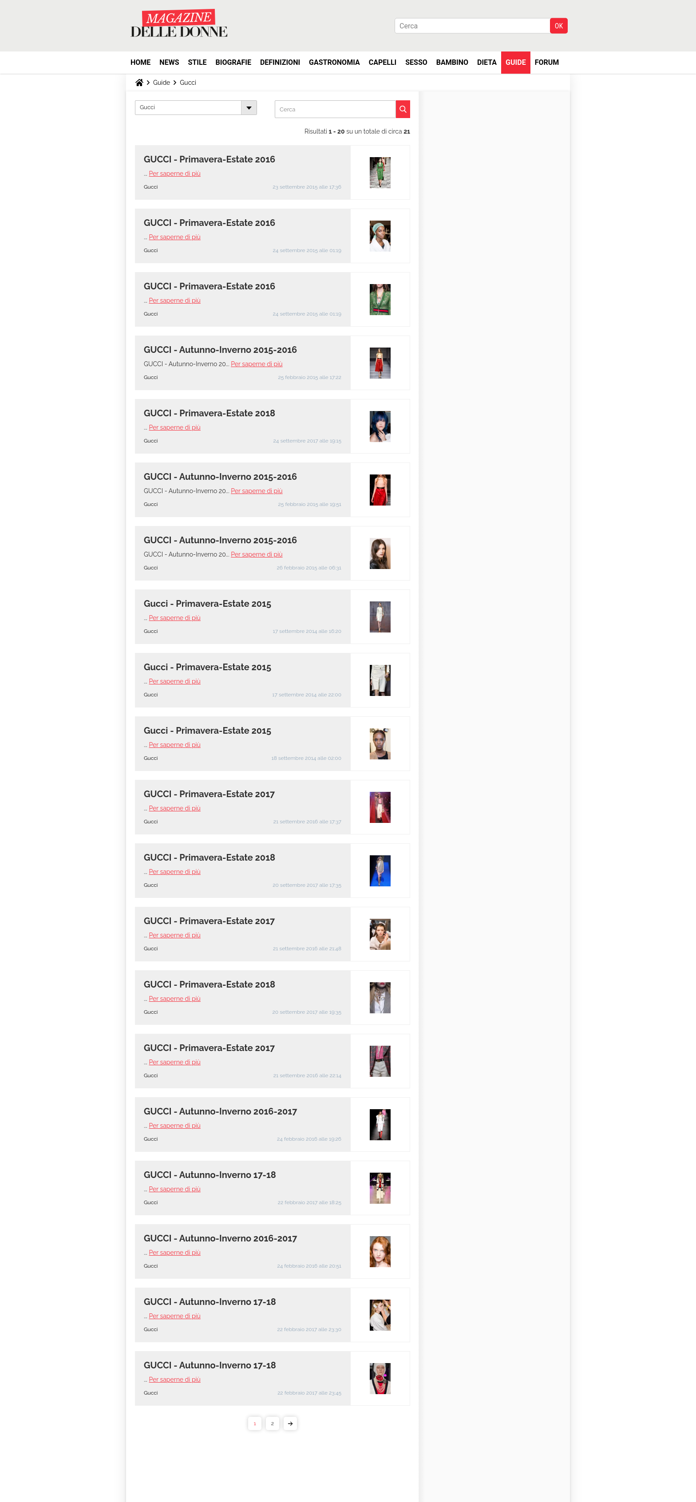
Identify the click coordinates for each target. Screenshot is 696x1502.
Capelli (383, 62)
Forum (547, 62)
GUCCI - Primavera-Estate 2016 (209, 159)
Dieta (487, 62)
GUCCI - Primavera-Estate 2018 (209, 413)
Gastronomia (334, 62)
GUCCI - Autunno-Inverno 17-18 (210, 1175)
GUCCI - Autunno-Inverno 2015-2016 (220, 349)
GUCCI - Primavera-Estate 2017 (209, 794)
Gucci (188, 82)
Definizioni (280, 62)
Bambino (452, 62)
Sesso (416, 62)
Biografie (233, 62)
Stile (197, 62)
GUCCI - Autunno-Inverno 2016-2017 (220, 1111)
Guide (516, 62)
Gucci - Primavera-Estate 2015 (207, 603)
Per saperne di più (175, 173)
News (169, 62)
